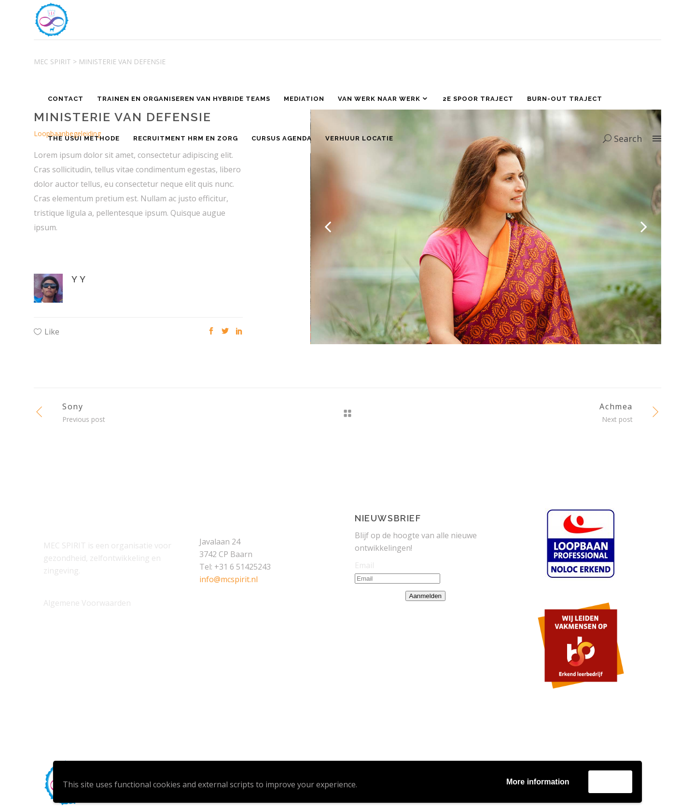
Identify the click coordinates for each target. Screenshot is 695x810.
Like (51, 331)
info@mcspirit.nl (228, 579)
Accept (610, 781)
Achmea (616, 406)
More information (538, 782)
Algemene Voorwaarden (87, 603)
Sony (72, 406)
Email (364, 565)
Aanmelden (425, 596)
